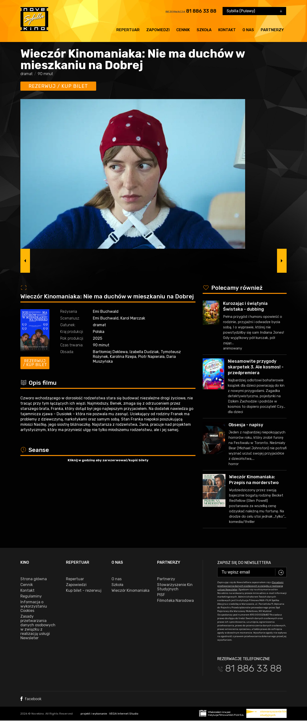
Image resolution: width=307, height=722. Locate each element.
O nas (248, 30)
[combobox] (254, 11)
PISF (161, 595)
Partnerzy (272, 30)
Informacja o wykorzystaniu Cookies (33, 606)
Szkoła (204, 30)
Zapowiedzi (158, 30)
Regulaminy (31, 596)
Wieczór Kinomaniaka (130, 590)
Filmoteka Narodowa (175, 600)
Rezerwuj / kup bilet (58, 86)
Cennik (183, 30)
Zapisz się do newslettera (244, 562)
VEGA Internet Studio (123, 713)
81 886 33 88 (201, 11)
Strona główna (33, 579)
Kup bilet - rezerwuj (83, 590)
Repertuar (128, 30)
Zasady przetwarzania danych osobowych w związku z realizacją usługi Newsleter (37, 627)
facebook (30, 699)
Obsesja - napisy (246, 424)
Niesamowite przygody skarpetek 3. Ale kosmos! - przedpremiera (255, 367)
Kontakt (227, 30)
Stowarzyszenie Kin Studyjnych (175, 587)
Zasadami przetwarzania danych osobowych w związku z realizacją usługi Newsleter (250, 586)
